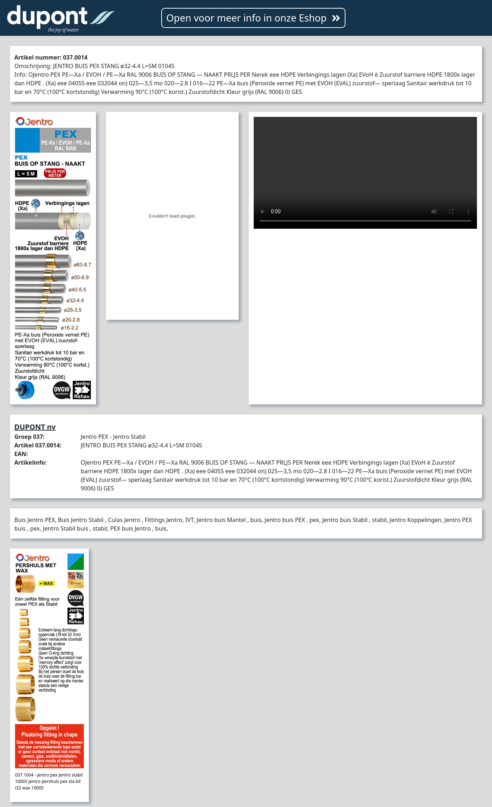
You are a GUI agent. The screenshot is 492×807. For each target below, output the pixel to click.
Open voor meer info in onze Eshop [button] (253, 17)
